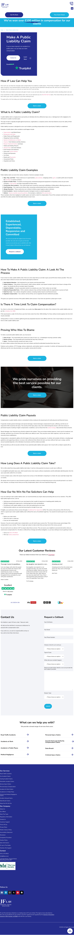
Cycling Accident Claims (6, 779)
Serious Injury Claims (5, 784)
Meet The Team (4, 814)
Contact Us (3, 819)
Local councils (13, 184)
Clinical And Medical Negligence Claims (8, 795)
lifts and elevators (46, 193)
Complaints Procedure (6, 838)
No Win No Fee (46, 95)
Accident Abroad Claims (6, 798)
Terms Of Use (3, 825)
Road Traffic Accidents (6, 774)
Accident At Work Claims (6, 789)
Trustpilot (51, 555)
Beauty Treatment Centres (10, 144)
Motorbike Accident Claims (7, 781)
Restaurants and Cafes (9, 134)
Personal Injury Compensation (8, 787)
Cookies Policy (4, 840)
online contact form (14, 535)
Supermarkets (7, 132)
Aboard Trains (7, 148)
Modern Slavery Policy (6, 830)
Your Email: (58, 632)
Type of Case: (54, 655)
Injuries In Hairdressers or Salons (12, 140)
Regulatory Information (6, 817)
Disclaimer (3, 835)
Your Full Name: (58, 625)
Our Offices (3, 812)
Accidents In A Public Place (7, 792)
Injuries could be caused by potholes (18, 193)
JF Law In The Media (5, 845)
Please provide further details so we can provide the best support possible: (58, 679)
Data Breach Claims (5, 801)
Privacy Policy (3, 827)
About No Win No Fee (6, 803)
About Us (2, 809)
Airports (6, 142)
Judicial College (52, 428)
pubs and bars (39, 178)
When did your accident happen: (54, 663)
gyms (54, 178)
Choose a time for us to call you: (54, 648)
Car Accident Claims (5, 776)
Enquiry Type (47, 693)
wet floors (8, 180)
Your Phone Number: (58, 640)
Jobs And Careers (4, 843)
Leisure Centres (13, 151)
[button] (72, 8)
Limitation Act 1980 (10, 311)
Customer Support (5, 822)
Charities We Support (5, 848)
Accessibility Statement (6, 832)
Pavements (13, 157)
